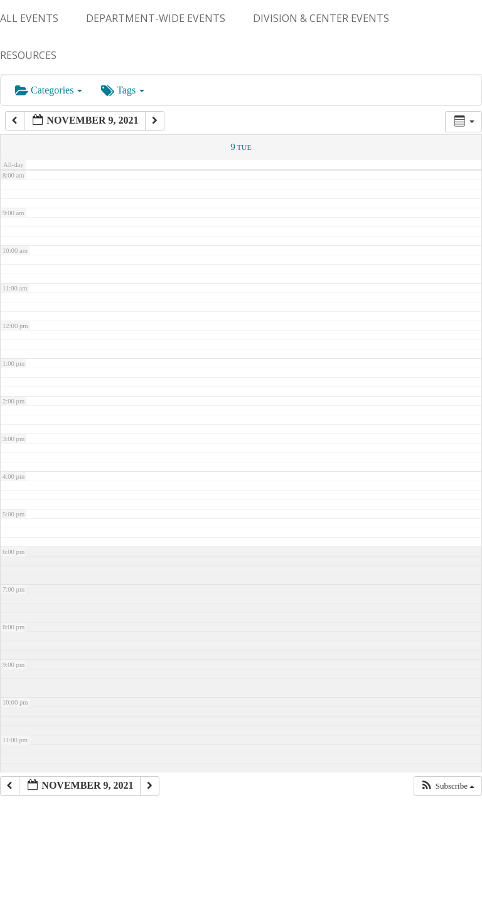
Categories (48, 90)
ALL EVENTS (29, 18)
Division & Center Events (321, 18)
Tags (122, 90)
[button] (447, 786)
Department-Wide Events (155, 18)
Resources (28, 55)
